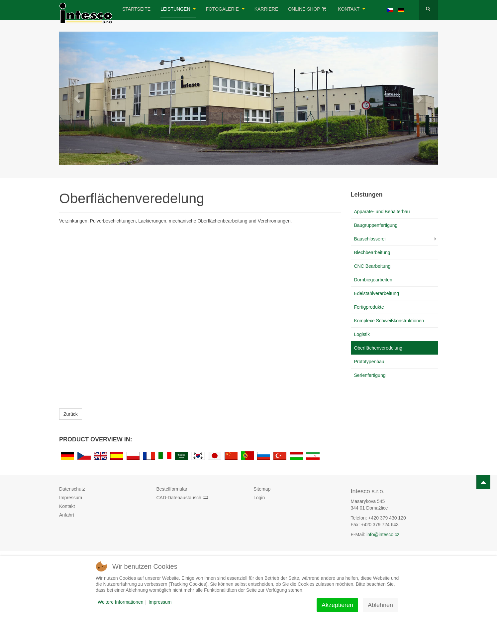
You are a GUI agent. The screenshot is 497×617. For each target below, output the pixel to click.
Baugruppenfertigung (376, 225)
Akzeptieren (337, 605)
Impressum (70, 497)
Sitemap (261, 489)
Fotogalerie (225, 9)
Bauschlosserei (370, 238)
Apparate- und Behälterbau (382, 211)
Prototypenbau (369, 361)
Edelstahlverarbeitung (376, 293)
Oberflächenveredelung (378, 348)
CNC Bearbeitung (372, 266)
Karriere (266, 9)
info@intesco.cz (382, 534)
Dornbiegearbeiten (373, 279)
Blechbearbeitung (372, 252)
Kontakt (351, 9)
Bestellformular (171, 489)
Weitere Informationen (120, 602)
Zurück (70, 414)
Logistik (362, 334)
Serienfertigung (370, 375)
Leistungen (178, 9)
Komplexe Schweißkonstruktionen (389, 320)
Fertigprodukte (369, 307)
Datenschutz (72, 489)
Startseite (136, 9)
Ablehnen (380, 605)
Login (259, 497)
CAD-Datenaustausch (182, 497)
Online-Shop (307, 9)
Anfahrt (66, 515)
